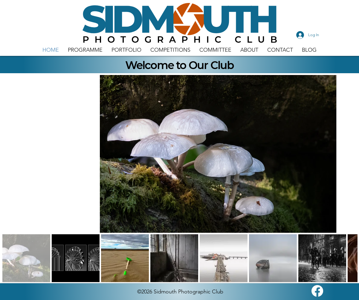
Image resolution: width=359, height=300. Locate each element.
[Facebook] (317, 291)
